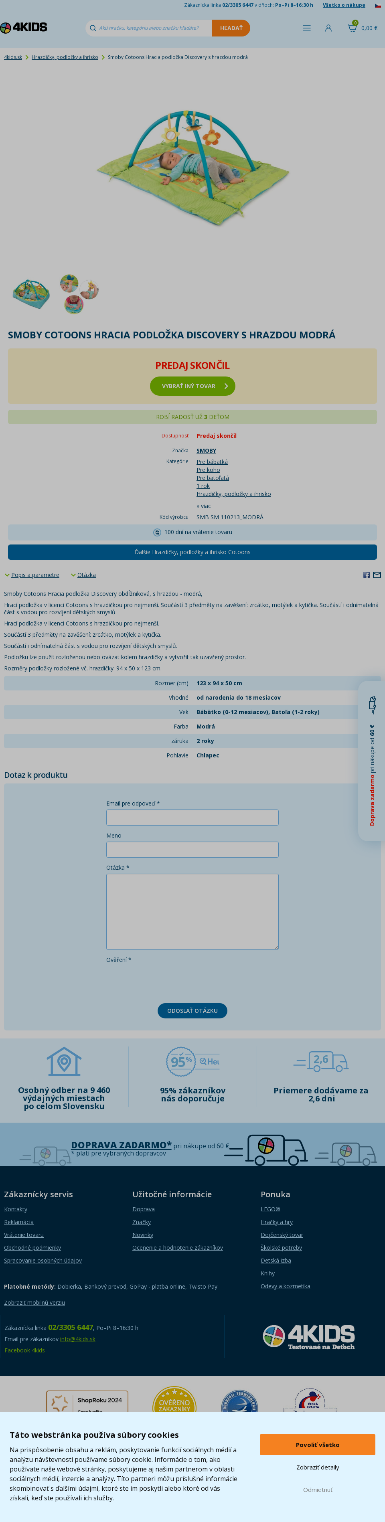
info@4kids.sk (77, 1339)
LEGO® (270, 1209)
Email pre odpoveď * (133, 803)
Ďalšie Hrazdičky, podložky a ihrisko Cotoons (193, 552)
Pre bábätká (212, 462)
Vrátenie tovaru (24, 1235)
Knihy (268, 1273)
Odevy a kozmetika (285, 1286)
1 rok (203, 486)
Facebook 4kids (24, 1350)
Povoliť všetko (318, 1445)
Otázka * (118, 867)
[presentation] (167, 981)
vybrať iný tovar (195, 386)
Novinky (142, 1235)
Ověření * (119, 959)
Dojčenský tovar (282, 1235)
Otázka (86, 575)
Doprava (143, 1209)
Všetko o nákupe (344, 5)
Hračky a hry (277, 1222)
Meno (114, 835)
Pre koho (208, 470)
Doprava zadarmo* (121, 1145)
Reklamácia (19, 1222)
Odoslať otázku (192, 1010)
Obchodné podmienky (32, 1247)
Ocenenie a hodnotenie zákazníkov (177, 1247)
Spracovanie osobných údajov (43, 1260)
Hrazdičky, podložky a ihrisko (65, 57)
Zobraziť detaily (317, 1467)
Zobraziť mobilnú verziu (34, 1302)
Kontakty (15, 1209)
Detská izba (276, 1260)
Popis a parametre (35, 575)
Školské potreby (281, 1247)
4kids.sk (13, 57)
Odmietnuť (317, 1490)
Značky (141, 1222)
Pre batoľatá (213, 478)
